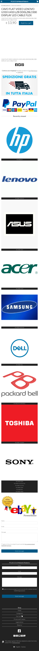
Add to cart (26, 23)
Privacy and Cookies (19, 619)
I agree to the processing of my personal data (18, 544)
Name (2, 520)
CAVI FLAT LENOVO (16, 5)
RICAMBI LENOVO (5, 5)
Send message (19, 551)
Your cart (19, 616)
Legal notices (19, 622)
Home (19, 610)
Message (3, 532)
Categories (19, 613)
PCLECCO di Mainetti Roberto (19, 1)
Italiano (23, 647)
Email (2, 526)
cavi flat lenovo (33, 70)
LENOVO (20, 72)
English (18, 647)
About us (19, 625)
